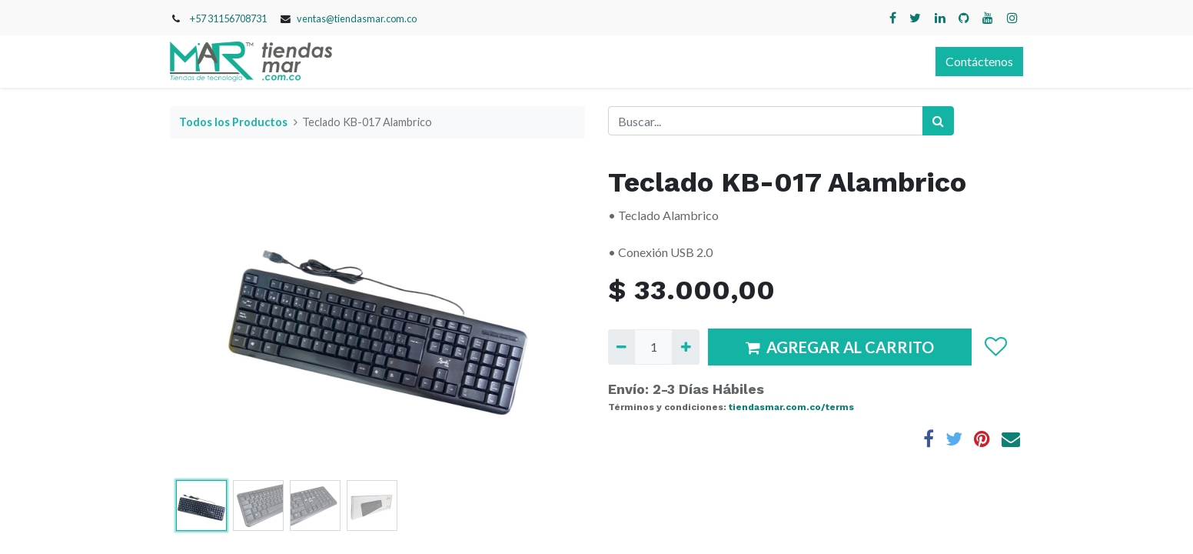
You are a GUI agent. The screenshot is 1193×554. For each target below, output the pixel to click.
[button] (995, 347)
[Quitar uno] (621, 347)
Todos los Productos (233, 121)
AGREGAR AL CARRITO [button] (840, 347)
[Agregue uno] (685, 347)
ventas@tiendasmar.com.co (357, 18)
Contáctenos (979, 61)
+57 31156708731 (228, 18)
